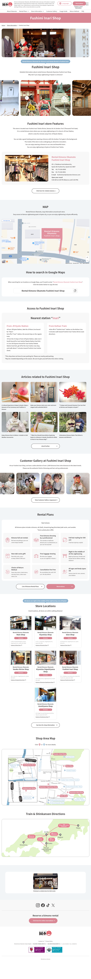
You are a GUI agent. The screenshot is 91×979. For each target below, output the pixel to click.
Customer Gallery (51, 12)
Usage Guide (63, 12)
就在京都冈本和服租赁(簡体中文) (39, 958)
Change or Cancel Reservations (75, 7)
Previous (17, 98)
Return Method (74, 12)
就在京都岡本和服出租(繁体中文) (53, 958)
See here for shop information (45, 736)
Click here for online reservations (45, 933)
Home (3, 26)
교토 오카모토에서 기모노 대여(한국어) (68, 958)
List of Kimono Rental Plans (28, 596)
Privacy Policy (49, 955)
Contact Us (40, 955)
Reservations (75, 4)
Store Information (36, 12)
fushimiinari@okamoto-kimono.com (68, 175)
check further (45, 454)
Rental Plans (23, 12)
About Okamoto (12, 12)
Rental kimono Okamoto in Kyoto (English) (23, 958)
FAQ (83, 12)
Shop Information (12, 26)
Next (74, 98)
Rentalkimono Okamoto (45, 975)
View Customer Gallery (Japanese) (45, 509)
